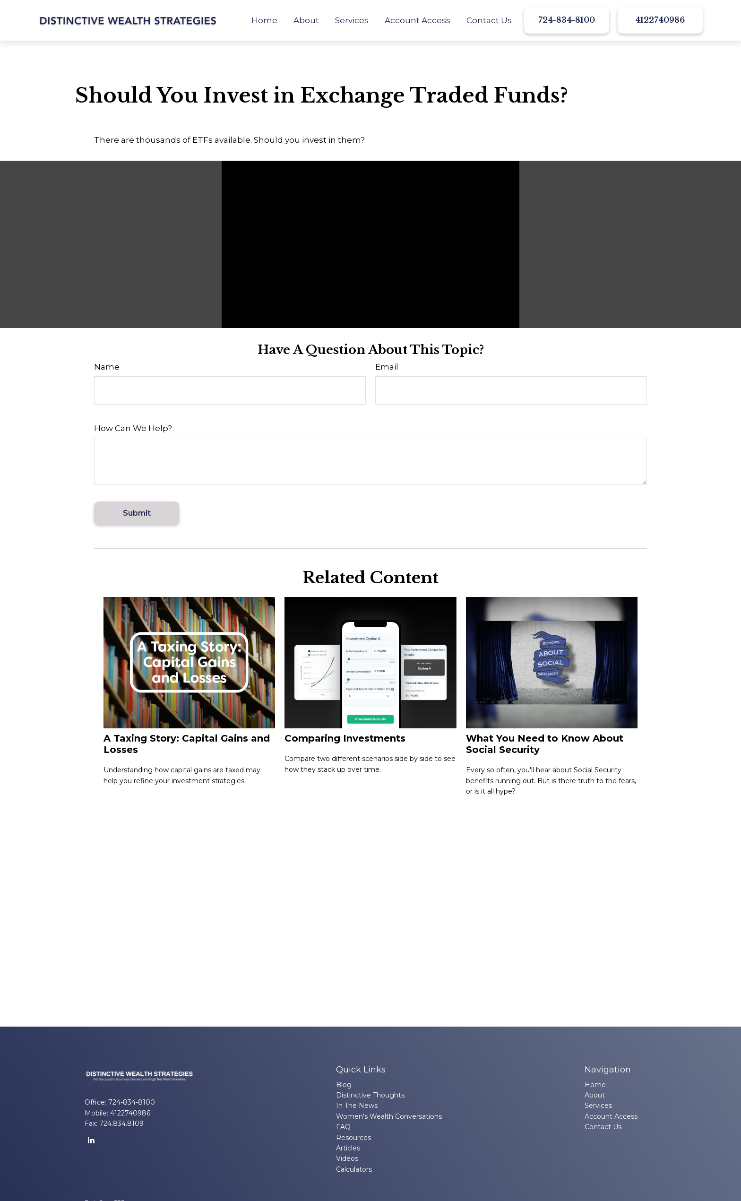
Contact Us (603, 1127)
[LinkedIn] (91, 1140)
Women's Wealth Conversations (389, 1116)
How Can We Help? (133, 428)
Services (598, 1105)
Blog (344, 1084)
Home (595, 1084)
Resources (353, 1137)
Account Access (611, 1116)
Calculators (354, 1169)
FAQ (343, 1127)
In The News (357, 1105)
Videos (347, 1158)
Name (107, 367)
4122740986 (660, 20)
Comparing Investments (344, 738)
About (595, 1095)
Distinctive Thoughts (370, 1095)
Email (386, 367)
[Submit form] (136, 513)
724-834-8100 (566, 20)
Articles (348, 1148)
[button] (264, 20)
